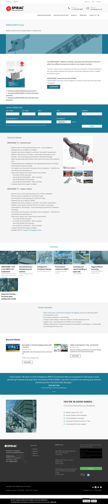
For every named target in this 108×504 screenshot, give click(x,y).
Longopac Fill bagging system (32, 230)
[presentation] (92, 120)
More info (53, 502)
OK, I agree (86, 501)
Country (85, 110)
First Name (10, 110)
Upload (74, 121)
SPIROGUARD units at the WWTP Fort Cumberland (8, 269)
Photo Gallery (70, 168)
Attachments (61, 118)
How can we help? (12, 118)
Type (58, 110)
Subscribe (91, 468)
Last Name (25, 110)
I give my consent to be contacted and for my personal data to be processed (26, 125)
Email (40, 110)
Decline (94, 501)
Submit (92, 126)
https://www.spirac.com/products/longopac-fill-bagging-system (63, 313)
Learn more (53, 87)
